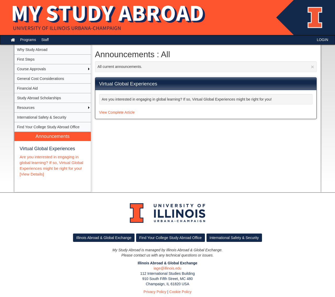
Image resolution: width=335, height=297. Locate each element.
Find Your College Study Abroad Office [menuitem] (48, 127)
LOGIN (322, 40)
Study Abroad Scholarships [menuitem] (39, 98)
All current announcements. (206, 67)
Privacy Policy (154, 292)
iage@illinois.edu (167, 268)
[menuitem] (52, 162)
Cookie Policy (180, 292)
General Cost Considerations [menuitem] (40, 79)
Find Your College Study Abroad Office (170, 238)
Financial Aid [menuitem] (27, 88)
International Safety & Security (234, 238)
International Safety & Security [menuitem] (41, 117)
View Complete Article (117, 112)
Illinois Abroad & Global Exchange (103, 238)
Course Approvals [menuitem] (31, 69)
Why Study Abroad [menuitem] (32, 50)
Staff (45, 40)
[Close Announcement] (312, 66)
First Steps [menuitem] (26, 59)
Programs (28, 40)
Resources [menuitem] (26, 108)
